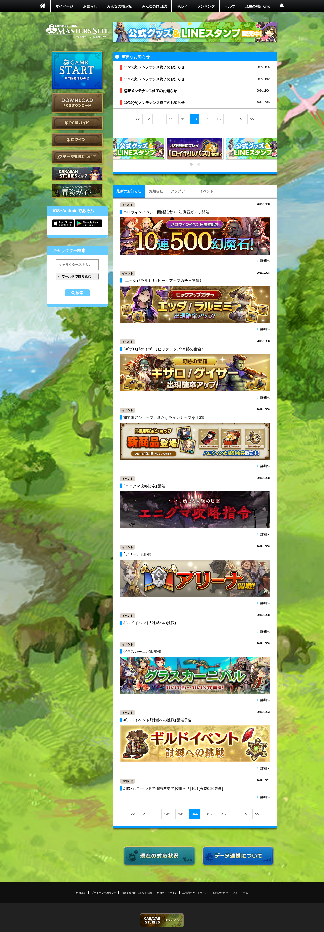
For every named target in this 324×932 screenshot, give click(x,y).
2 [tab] (198, 164)
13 (195, 118)
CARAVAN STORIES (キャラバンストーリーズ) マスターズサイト (77, 31)
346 (223, 813)
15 (219, 118)
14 (207, 118)
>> (252, 118)
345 (209, 813)
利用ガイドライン (167, 892)
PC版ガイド (77, 123)
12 (183, 118)
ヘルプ (230, 6)
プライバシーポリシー (103, 892)
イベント (206, 190)
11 (171, 118)
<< (138, 118)
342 (167, 813)
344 (195, 813)
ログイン (77, 140)
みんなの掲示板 (119, 6)
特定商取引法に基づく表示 (137, 892)
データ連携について (77, 157)
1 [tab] (191, 164)
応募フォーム (240, 892)
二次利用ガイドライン (195, 892)
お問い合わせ (220, 892)
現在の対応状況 (257, 6)
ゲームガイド (77, 191)
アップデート (181, 190)
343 (181, 813)
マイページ (64, 6)
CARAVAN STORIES (162, 920)
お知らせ (90, 6)
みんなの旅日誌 (154, 6)
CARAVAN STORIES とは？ (77, 174)
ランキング (206, 6)
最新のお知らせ (128, 190)
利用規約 (81, 892)
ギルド (181, 6)
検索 (79, 293)
